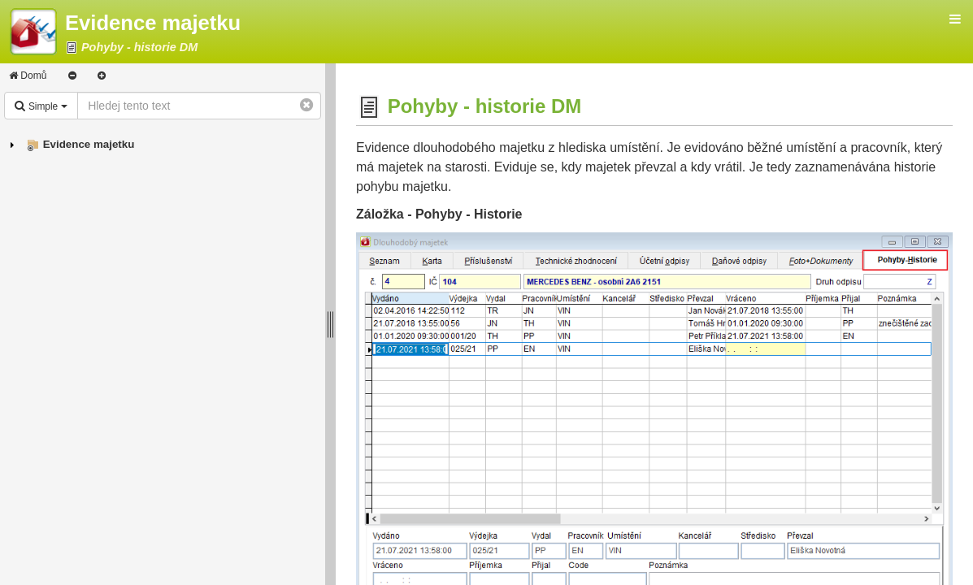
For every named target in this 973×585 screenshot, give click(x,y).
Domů (27, 75)
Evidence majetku (89, 144)
